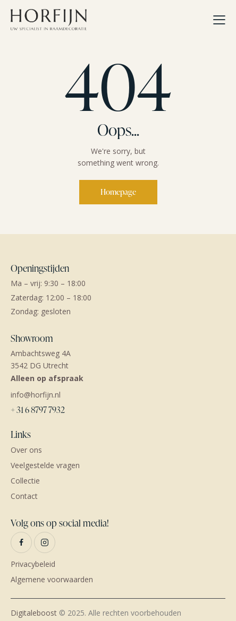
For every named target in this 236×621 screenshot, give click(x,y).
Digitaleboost (34, 613)
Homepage (118, 191)
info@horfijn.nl (36, 395)
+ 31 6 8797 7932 (38, 410)
